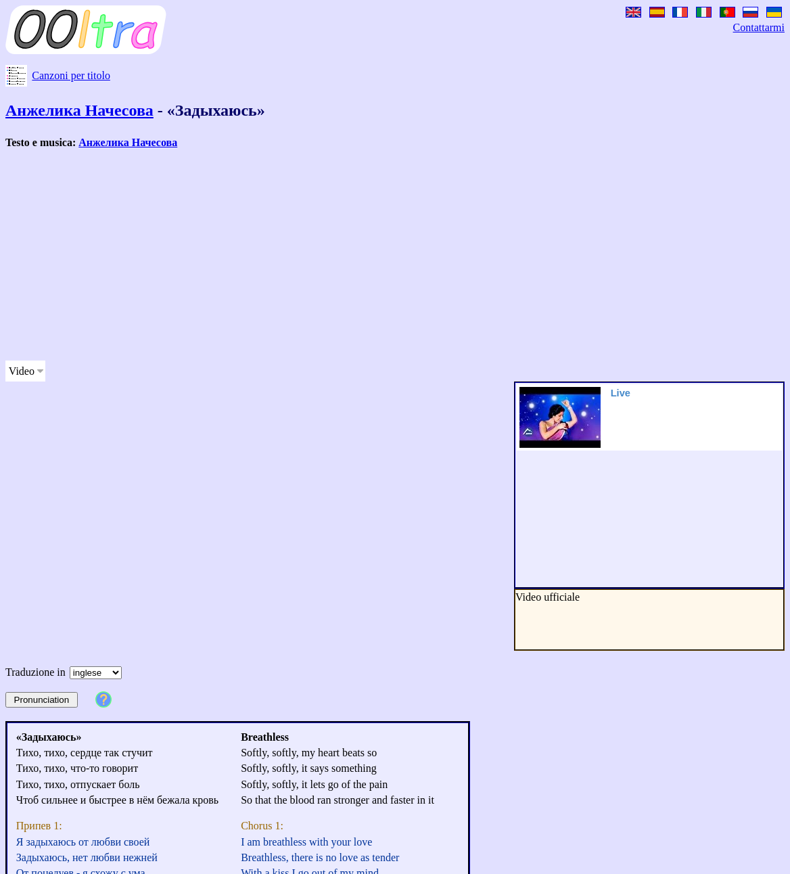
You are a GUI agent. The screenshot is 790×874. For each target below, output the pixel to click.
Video (21, 371)
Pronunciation (42, 700)
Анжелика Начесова (79, 110)
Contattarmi (759, 27)
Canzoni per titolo (71, 75)
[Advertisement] (346, 255)
